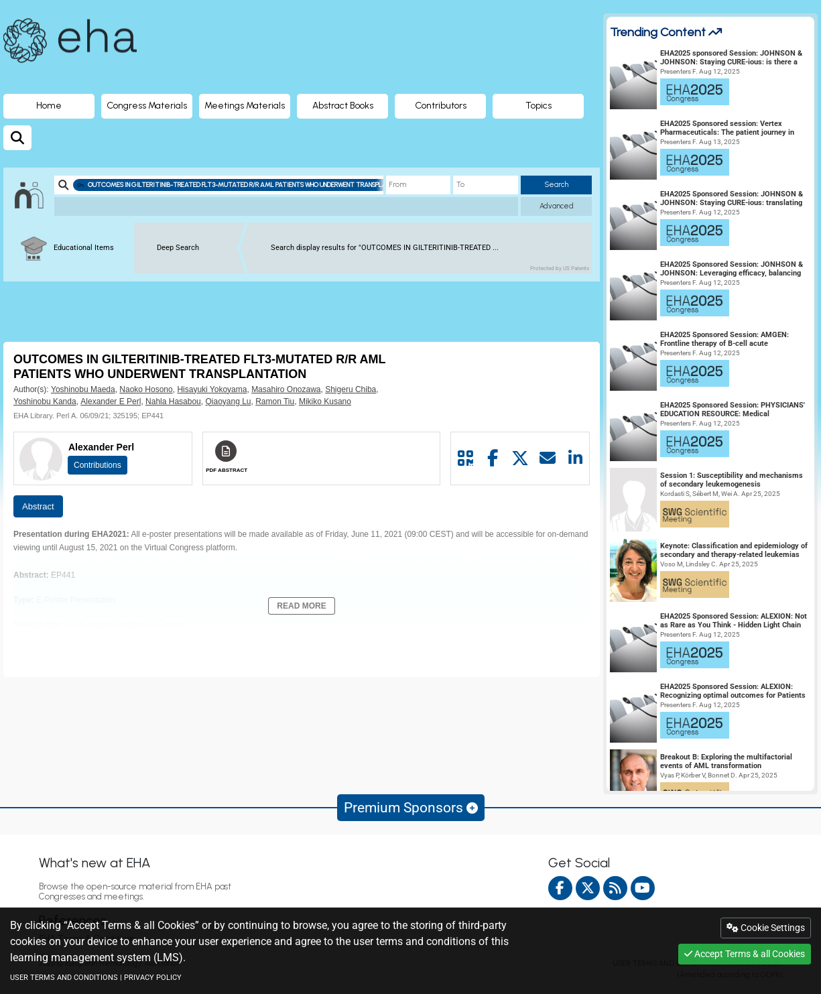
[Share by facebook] (493, 458)
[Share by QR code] (465, 458)
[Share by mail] (548, 458)
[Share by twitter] (520, 458)
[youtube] (643, 888)
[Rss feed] (615, 888)
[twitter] (588, 888)
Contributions (97, 465)
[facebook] (560, 888)
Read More (301, 606)
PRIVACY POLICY (153, 977)
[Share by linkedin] (575, 458)
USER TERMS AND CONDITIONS (64, 977)
